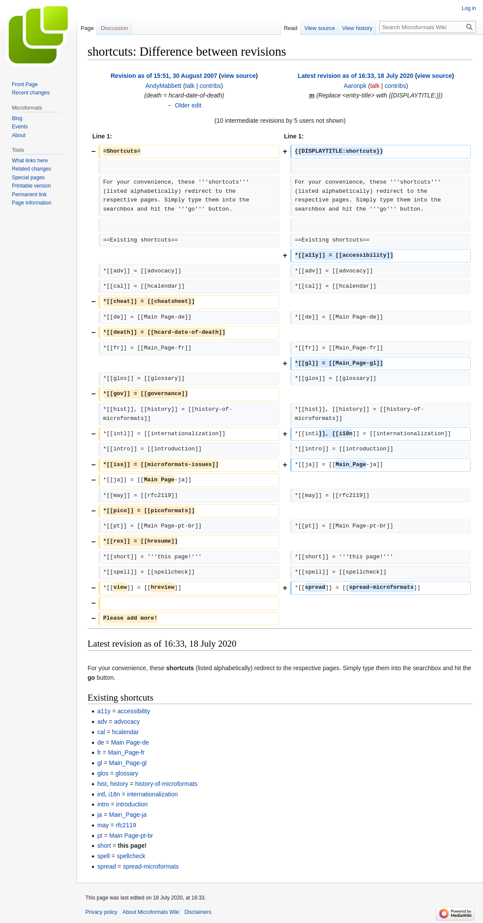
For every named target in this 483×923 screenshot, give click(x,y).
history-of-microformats (166, 783)
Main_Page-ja (127, 814)
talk (190, 85)
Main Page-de (130, 742)
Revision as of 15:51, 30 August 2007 (164, 75)
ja (99, 814)
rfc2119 (126, 825)
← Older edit (184, 105)
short (104, 845)
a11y (103, 711)
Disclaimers (197, 912)
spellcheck (131, 856)
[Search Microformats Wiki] (427, 27)
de (100, 742)
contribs (210, 85)
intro (103, 804)
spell (103, 856)
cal (101, 731)
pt (99, 835)
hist (102, 783)
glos (102, 773)
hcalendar (125, 731)
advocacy (127, 721)
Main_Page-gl (127, 762)
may (102, 825)
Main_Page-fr (126, 752)
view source (238, 75)
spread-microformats (151, 866)
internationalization (152, 794)
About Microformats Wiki (150, 912)
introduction (132, 804)
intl (101, 794)
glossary (126, 773)
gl (99, 762)
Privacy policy (101, 912)
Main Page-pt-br (131, 835)
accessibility (134, 711)
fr (99, 752)
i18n (114, 794)
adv (102, 721)
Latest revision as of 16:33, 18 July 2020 (355, 75)
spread (106, 866)
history (119, 783)
